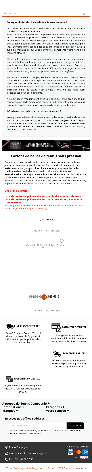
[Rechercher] (46, 13)
